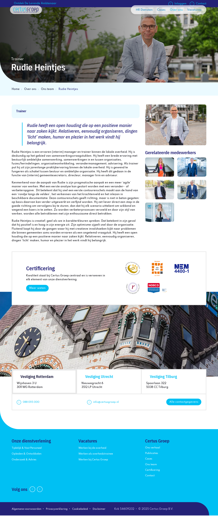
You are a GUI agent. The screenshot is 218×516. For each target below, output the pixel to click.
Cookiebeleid (87, 509)
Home (16, 89)
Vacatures (193, 16)
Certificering (153, 470)
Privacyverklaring (61, 509)
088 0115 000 (32, 402)
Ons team (47, 89)
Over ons (175, 16)
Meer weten (37, 288)
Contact (201, 3)
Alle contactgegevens (183, 402)
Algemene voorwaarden (28, 509)
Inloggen (180, 3)
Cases (159, 16)
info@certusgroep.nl (106, 402)
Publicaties (152, 453)
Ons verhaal (153, 448)
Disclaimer (108, 509)
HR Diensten (141, 16)
